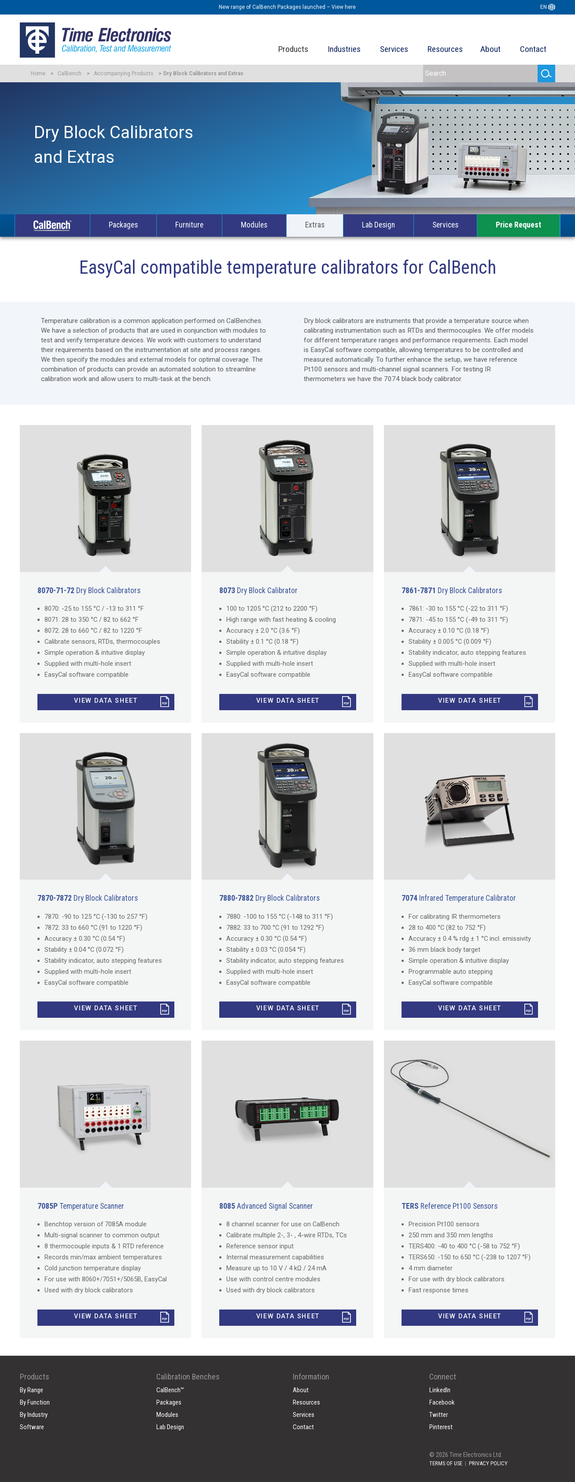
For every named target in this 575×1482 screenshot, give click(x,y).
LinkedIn (439, 1390)
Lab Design (378, 224)
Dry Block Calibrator (258, 590)
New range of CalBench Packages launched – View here (287, 7)
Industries (344, 49)
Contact (533, 49)
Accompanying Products (123, 73)
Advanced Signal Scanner (266, 1206)
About (490, 49)
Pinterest (441, 1427)
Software (32, 1427)
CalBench (69, 73)
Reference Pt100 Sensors (450, 1206)
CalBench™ (170, 1390)
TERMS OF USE (445, 1463)
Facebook (442, 1402)
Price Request (518, 224)
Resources (445, 49)
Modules (254, 224)
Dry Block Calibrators (88, 590)
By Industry (34, 1415)
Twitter (438, 1415)
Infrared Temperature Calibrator (459, 898)
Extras (314, 224)
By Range (31, 1390)
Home (38, 73)
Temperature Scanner (80, 1206)
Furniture (189, 224)
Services (394, 49)
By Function (35, 1402)
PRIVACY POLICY (488, 1463)
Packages (123, 224)
